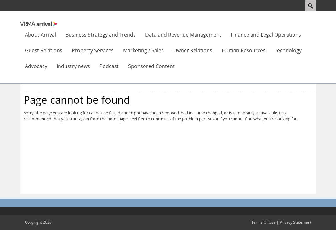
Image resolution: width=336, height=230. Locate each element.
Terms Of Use (263, 222)
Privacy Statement (295, 222)
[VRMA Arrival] (39, 23)
